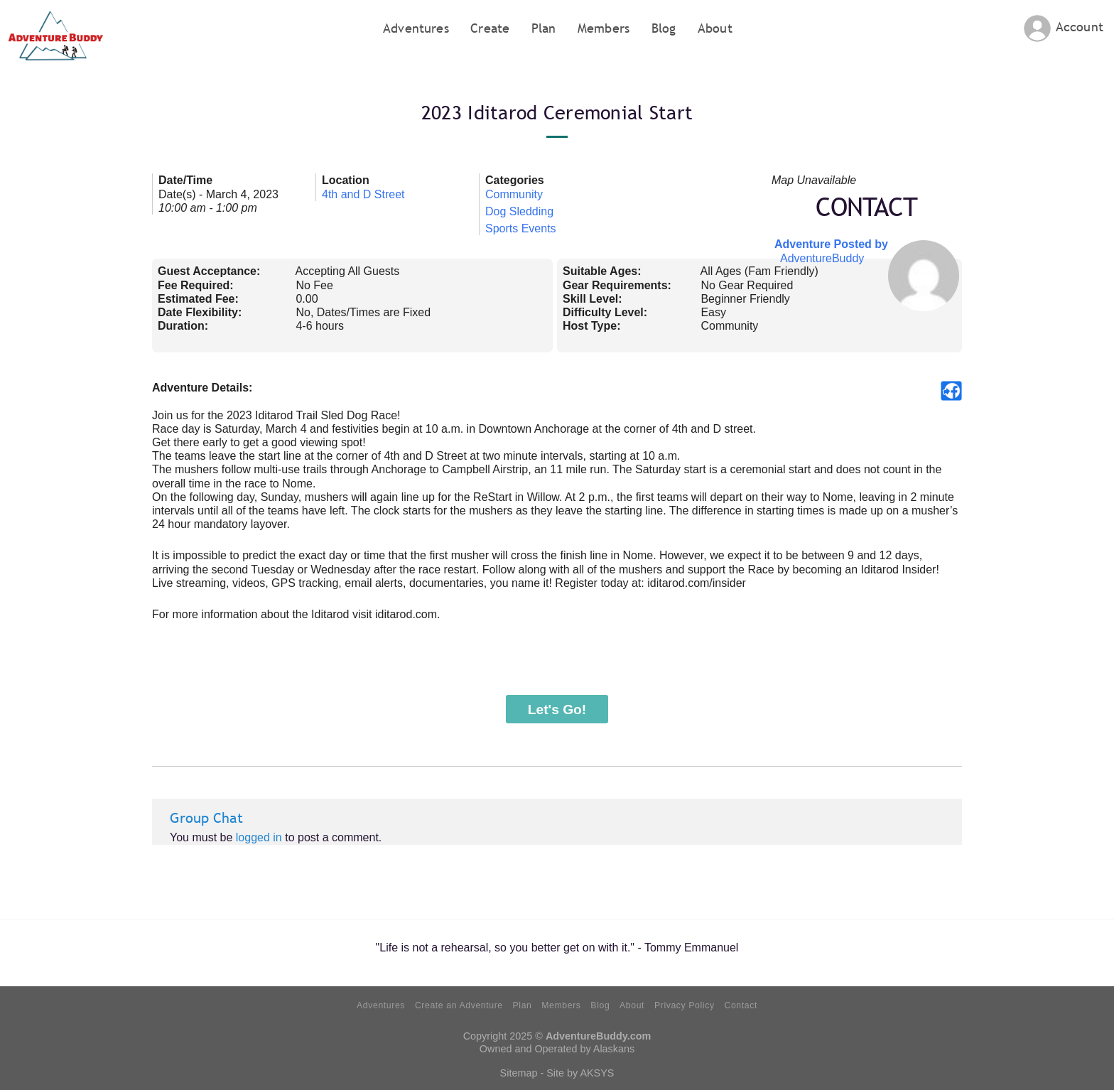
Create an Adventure (459, 1005)
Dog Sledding (519, 211)
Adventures (416, 28)
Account (1079, 26)
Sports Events (520, 228)
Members (603, 28)
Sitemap (519, 1073)
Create (489, 28)
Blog (663, 28)
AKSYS (597, 1073)
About (715, 28)
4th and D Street (363, 194)
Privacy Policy (684, 1005)
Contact (740, 1005)
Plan (543, 28)
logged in (259, 837)
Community (514, 194)
